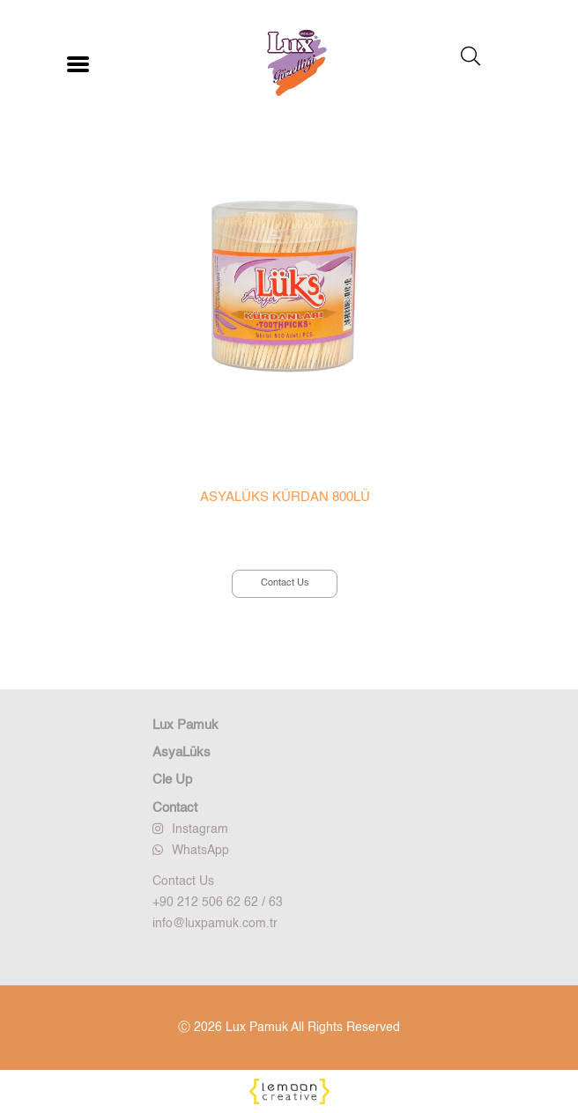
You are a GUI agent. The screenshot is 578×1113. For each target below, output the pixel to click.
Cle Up (172, 779)
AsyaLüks (181, 752)
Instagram (190, 829)
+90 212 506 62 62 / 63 (217, 902)
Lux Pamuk (185, 725)
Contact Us (285, 583)
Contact (174, 807)
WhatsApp (190, 850)
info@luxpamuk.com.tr (215, 924)
